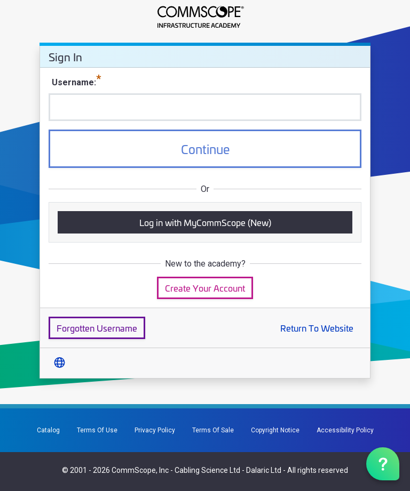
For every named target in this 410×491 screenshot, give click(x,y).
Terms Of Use (97, 430)
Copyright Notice (275, 430)
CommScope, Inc (140, 470)
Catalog (48, 430)
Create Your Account (205, 287)
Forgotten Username (97, 327)
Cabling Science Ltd (207, 470)
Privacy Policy (155, 430)
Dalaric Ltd (263, 470)
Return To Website (316, 327)
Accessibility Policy (345, 430)
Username (73, 82)
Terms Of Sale (213, 430)
